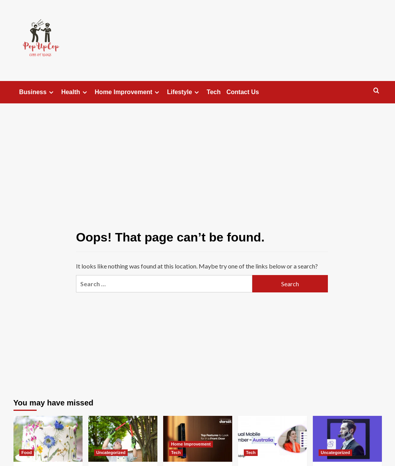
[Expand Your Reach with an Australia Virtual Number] (272, 439)
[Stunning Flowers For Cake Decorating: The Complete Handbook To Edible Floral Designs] (48, 439)
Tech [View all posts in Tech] (176, 452)
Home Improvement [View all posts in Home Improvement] (191, 444)
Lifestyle (184, 92)
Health (75, 92)
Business (37, 92)
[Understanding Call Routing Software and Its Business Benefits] (347, 439)
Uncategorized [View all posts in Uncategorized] (111, 452)
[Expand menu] (51, 92)
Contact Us (242, 92)
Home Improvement (128, 92)
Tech (214, 92)
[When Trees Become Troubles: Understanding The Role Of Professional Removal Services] (122, 439)
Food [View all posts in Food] (27, 452)
